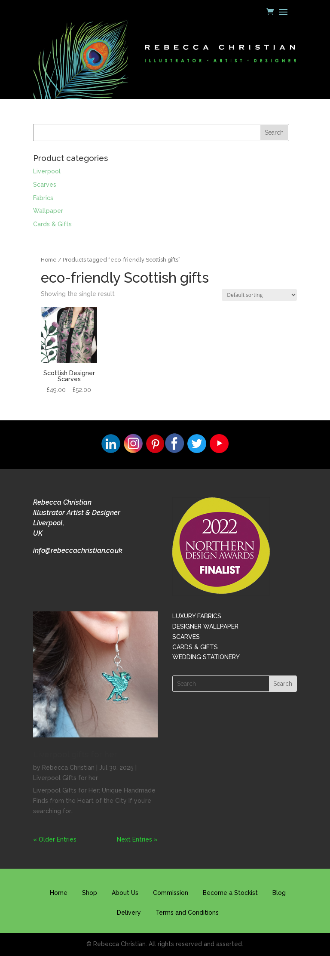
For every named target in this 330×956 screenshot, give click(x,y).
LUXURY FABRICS (196, 616)
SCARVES (186, 636)
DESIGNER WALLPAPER (205, 626)
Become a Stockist (230, 892)
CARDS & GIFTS (195, 647)
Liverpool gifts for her (75, 754)
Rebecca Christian (68, 767)
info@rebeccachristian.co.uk (77, 550)
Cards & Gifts (52, 224)
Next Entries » (137, 839)
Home (49, 259)
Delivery (129, 912)
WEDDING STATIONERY (206, 657)
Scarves (44, 184)
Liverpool (47, 171)
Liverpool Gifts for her (65, 777)
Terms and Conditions (187, 912)
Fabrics (43, 197)
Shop (89, 892)
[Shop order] (259, 295)
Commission (170, 892)
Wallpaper (48, 210)
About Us (125, 892)
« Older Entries (54, 839)
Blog (279, 892)
